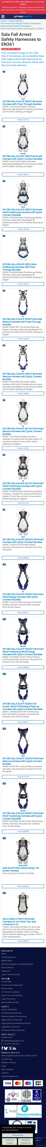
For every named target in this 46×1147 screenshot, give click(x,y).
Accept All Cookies (9, 1141)
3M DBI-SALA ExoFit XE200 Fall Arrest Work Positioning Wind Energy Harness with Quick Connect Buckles (23, 652)
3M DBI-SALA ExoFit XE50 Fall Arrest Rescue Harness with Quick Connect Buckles (22, 377)
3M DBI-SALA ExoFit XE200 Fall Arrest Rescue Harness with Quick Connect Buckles (23, 761)
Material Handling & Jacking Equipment (17, 964)
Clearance (5, 971)
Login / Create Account (10, 974)
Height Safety (15, 21)
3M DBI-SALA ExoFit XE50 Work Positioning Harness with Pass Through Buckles (19, 267)
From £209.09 (23, 558)
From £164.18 (23, 284)
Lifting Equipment (8, 957)
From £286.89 (23, 667)
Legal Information (8, 999)
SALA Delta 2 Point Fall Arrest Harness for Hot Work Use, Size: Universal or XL (19, 922)
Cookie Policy (6, 982)
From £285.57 (23, 722)
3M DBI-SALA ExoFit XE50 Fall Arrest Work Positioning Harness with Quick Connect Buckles (22, 212)
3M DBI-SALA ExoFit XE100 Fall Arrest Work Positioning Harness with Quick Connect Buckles (23, 486)
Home (4, 21)
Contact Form (6, 1037)
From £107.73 (23, 120)
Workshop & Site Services (11, 1013)
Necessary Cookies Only (25, 1141)
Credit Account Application (12, 985)
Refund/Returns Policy (10, 1002)
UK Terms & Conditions (10, 992)
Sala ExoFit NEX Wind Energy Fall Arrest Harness (20, 869)
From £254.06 (23, 832)
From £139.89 (23, 394)
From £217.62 (23, 503)
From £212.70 (23, 777)
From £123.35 (23, 339)
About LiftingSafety (9, 1009)
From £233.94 (23, 886)
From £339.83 (23, 941)
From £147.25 (23, 448)
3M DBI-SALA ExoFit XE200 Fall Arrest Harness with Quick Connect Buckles (23, 540)
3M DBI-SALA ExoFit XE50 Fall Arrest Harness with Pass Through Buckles (22, 102)
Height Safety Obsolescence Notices (15, 1023)
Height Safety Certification (11, 1020)
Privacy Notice (7, 989)
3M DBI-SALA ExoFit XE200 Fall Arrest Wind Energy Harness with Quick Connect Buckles (23, 597)
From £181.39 (23, 229)
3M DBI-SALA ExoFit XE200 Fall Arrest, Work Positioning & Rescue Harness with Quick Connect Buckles (22, 706)
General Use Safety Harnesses (16, 26)
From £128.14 (23, 174)
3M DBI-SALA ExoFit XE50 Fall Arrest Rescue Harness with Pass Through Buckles (22, 322)
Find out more (17, 1135)
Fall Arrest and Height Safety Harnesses (20, 23)
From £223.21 (23, 613)
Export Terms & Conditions (11, 995)
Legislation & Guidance (10, 1027)
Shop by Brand (7, 968)
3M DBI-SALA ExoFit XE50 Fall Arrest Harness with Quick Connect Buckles (22, 157)
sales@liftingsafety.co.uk (12, 1041)
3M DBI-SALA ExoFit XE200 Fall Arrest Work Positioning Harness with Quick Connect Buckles (23, 816)
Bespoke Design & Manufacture (14, 1016)
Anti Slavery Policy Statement (13, 1030)
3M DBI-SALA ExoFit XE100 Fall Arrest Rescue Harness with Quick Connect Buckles (23, 431)
